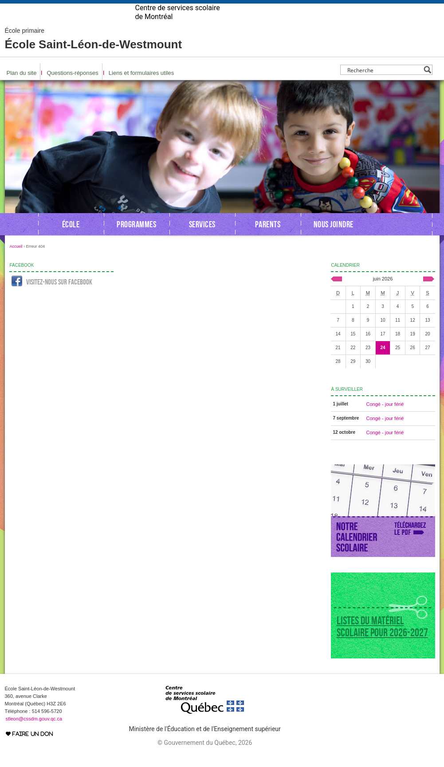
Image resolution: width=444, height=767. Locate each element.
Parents (268, 238)
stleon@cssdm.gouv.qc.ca (34, 733)
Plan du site (22, 87)
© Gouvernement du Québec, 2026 (204, 756)
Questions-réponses (72, 87)
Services (202, 238)
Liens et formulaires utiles (141, 87)
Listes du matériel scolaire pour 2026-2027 (382, 641)
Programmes (136, 238)
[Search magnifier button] (427, 84)
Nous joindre (334, 238)
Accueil (16, 260)
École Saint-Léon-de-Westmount (93, 53)
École (71, 238)
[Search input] (383, 84)
